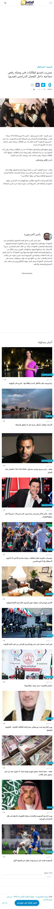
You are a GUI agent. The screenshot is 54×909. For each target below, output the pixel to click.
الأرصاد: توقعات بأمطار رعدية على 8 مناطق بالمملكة (33, 425)
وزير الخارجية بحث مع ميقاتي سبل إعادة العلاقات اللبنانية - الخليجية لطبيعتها (28, 728)
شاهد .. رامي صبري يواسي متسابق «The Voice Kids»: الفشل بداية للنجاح (28, 470)
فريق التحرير (47, 900)
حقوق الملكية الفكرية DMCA (24, 897)
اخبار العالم (41, 67)
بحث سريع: (48, 873)
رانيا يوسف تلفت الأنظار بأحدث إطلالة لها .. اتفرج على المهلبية (30, 383)
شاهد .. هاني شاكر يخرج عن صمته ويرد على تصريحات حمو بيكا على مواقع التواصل (28, 515)
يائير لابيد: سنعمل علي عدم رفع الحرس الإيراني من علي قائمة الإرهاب (27, 644)
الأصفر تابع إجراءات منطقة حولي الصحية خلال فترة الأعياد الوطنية (29, 603)
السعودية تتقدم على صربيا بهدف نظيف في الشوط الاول (32, 860)
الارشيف (49, 67)
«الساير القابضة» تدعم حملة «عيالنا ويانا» (38, 686)
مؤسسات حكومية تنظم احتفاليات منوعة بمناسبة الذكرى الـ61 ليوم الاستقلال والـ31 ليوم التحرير (29, 559)
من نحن (9, 897)
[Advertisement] (27, 34)
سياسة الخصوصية (42, 897)
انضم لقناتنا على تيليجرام (27, 902)
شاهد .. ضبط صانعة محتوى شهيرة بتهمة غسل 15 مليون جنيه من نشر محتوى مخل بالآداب (28, 773)
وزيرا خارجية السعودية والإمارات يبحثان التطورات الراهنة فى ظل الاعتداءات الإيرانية (29, 817)
